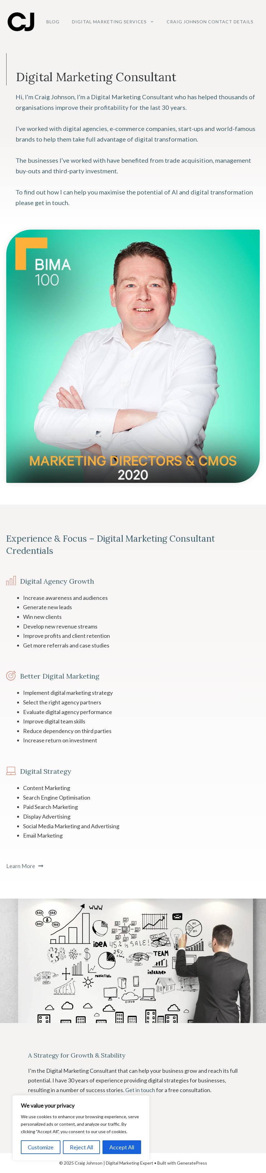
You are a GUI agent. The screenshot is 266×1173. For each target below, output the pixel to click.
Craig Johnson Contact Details (210, 21)
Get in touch (140, 1090)
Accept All (121, 1147)
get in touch (51, 202)
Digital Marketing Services (116, 22)
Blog (52, 21)
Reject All (81, 1147)
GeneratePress (192, 1163)
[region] (81, 1128)
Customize (41, 1147)
